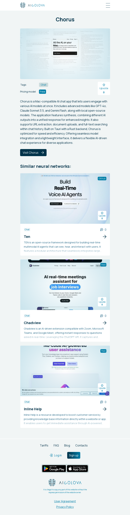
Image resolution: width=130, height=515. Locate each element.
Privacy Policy (65, 507)
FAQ (56, 445)
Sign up (73, 455)
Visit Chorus (33, 153)
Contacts (81, 445)
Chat (27, 229)
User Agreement (65, 501)
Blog (67, 445)
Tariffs (44, 445)
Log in (56, 455)
